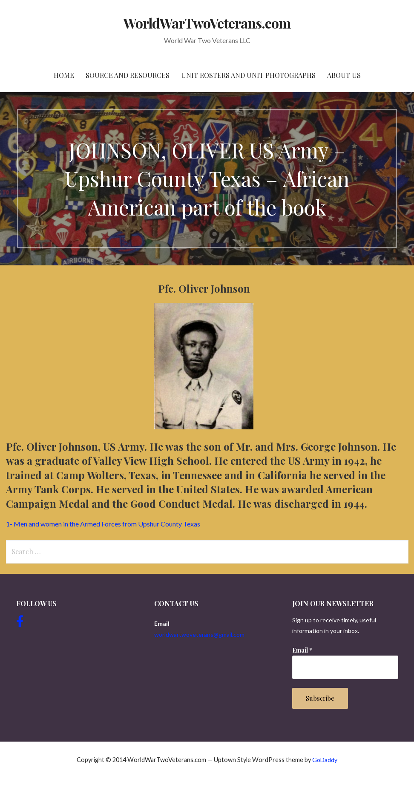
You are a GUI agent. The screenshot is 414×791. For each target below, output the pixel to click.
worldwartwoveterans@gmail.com (199, 634)
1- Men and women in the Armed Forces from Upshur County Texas (103, 524)
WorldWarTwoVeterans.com (207, 23)
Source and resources (128, 75)
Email (302, 650)
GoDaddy (324, 759)
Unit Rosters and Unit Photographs (248, 75)
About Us (344, 75)
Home (64, 75)
